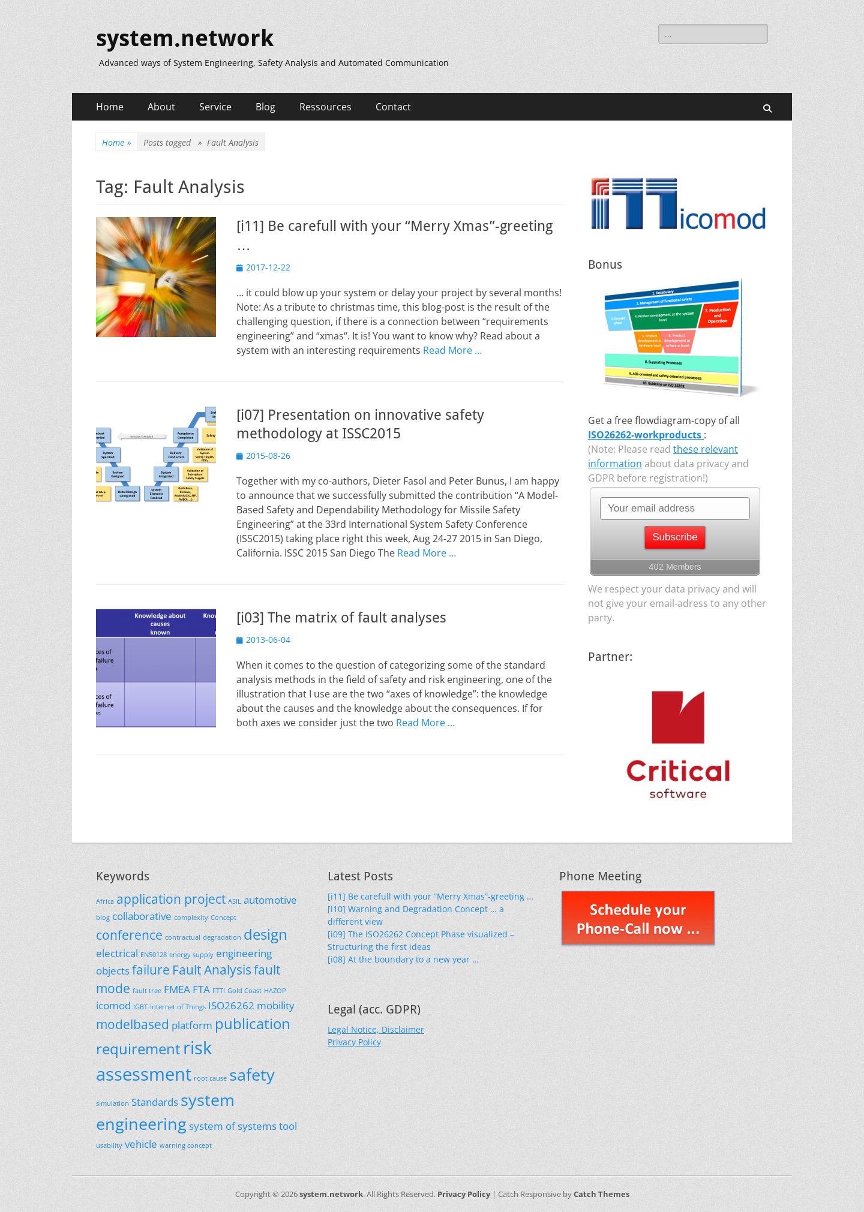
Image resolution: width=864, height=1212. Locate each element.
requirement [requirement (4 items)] (138, 1048)
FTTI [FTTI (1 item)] (218, 991)
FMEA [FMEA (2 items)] (177, 989)
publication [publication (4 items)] (252, 1023)
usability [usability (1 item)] (109, 1145)
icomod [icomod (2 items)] (113, 1005)
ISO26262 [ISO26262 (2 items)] (231, 1005)
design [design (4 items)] (265, 934)
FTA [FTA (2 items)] (201, 989)
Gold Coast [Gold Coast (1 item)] (244, 991)
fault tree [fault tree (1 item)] (147, 991)
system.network (185, 38)
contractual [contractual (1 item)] (182, 937)
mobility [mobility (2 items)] (276, 1005)
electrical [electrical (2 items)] (117, 953)
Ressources (325, 106)
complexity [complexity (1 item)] (191, 917)
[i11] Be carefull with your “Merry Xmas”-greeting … (430, 896)
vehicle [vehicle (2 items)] (141, 1144)
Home (110, 106)
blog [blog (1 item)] (103, 917)
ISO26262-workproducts (646, 434)
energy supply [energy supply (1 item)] (191, 955)
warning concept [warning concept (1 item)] (186, 1145)
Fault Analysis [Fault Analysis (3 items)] (211, 969)
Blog (265, 106)
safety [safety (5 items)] (252, 1074)
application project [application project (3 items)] (171, 899)
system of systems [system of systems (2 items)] (233, 1126)
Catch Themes (601, 1194)
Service (215, 106)
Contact (393, 106)
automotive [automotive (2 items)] (270, 900)
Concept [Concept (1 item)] (223, 917)
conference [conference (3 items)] (129, 935)
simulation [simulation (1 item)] (112, 1103)
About (161, 106)
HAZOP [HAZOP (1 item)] (275, 991)
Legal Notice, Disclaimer (376, 1029)
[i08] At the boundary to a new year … (403, 959)
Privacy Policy (354, 1042)
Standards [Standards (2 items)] (154, 1102)
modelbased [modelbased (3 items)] (132, 1024)
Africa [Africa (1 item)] (105, 901)
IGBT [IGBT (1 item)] (140, 1007)
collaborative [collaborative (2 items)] (142, 916)
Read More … (452, 350)
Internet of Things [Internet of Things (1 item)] (178, 1007)
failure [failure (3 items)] (151, 969)
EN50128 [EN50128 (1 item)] (153, 955)
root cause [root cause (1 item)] (210, 1078)
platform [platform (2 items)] (192, 1025)
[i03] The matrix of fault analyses (341, 617)
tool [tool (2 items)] (288, 1126)
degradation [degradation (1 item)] (222, 937)
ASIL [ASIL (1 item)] (234, 901)
